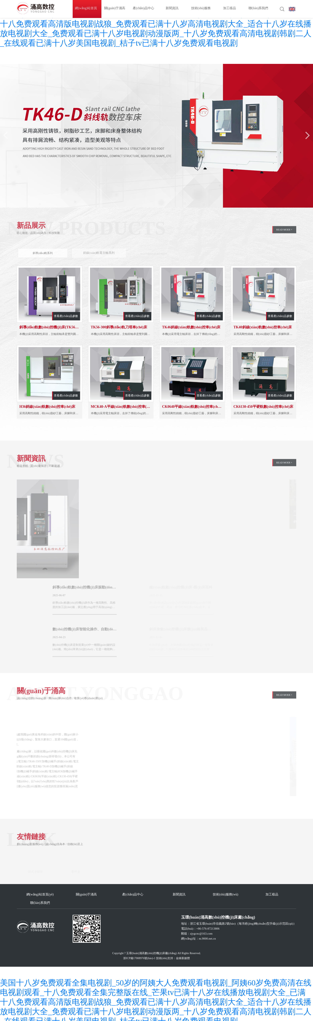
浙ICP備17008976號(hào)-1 (139, 951)
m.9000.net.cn (207, 932)
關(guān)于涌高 (115, 9)
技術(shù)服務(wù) (202, 9)
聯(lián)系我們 (259, 9)
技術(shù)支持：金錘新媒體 (173, 951)
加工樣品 (230, 9)
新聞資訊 (173, 9)
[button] (307, 135)
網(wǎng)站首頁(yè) (87, 9)
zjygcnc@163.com (201, 927)
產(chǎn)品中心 (144, 9)
